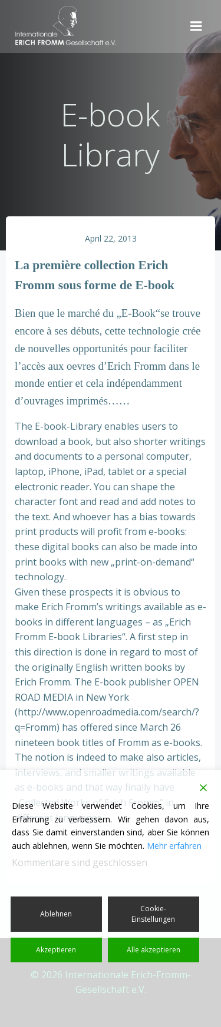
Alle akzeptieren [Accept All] (153, 950)
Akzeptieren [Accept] (56, 950)
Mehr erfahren (174, 845)
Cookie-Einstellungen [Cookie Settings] (153, 914)
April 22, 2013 (111, 238)
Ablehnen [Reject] (56, 914)
